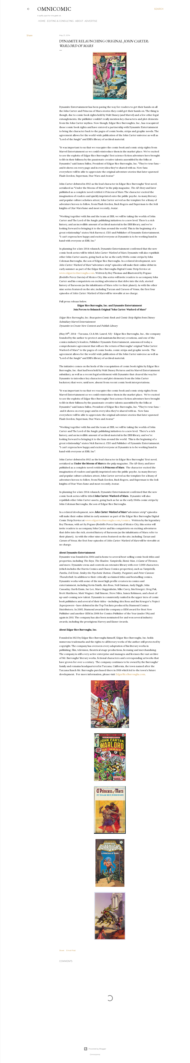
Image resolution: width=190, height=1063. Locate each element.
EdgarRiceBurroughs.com (130, 674)
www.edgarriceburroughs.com (76, 272)
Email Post (71, 950)
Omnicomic (54, 8)
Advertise (90, 21)
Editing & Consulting (59, 21)
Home (40, 21)
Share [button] (30, 35)
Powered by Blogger (95, 1049)
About (78, 21)
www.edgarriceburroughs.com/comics (107, 520)
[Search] (158, 9)
